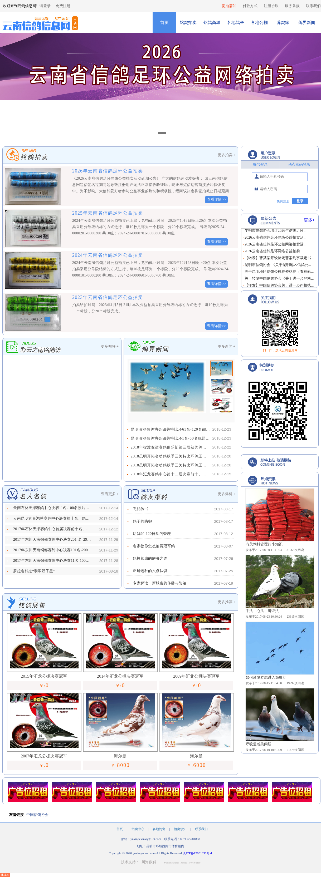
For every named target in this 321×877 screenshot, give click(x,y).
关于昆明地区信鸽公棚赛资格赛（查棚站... (279, 274)
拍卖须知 (180, 829)
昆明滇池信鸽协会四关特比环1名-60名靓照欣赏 (170, 438)
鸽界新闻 (306, 22)
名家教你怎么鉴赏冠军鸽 (154, 546)
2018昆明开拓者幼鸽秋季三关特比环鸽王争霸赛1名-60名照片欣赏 (170, 465)
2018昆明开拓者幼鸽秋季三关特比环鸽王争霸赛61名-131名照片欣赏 (170, 456)
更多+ (309, 220)
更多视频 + (110, 346)
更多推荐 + (226, 602)
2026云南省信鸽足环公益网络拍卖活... (276, 246)
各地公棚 (259, 22)
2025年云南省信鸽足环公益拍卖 (107, 213)
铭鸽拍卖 (188, 22)
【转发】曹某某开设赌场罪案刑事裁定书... (279, 260)
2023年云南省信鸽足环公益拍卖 (107, 297)
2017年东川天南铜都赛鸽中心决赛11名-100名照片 (52, 561)
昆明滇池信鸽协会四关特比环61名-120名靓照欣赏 (170, 429)
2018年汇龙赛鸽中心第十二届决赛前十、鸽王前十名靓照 (170, 474)
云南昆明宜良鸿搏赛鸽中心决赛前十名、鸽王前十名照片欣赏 (52, 518)
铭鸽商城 (211, 22)
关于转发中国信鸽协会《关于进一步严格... (279, 281)
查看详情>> (216, 199)
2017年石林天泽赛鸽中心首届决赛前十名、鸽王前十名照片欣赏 (52, 529)
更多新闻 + (226, 346)
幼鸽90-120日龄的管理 (152, 534)
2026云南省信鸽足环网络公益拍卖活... (276, 240)
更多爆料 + (226, 494)
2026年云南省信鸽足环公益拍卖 (107, 171)
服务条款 (292, 6)
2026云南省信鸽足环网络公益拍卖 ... (274, 253)
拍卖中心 (138, 829)
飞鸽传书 (140, 509)
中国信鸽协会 (37, 815)
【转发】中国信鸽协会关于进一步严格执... (279, 287)
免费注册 (63, 6)
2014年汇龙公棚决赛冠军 (120, 676)
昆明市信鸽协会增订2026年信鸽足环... (276, 233)
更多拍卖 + (226, 155)
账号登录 (260, 164)
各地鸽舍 (235, 22)
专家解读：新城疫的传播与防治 (159, 583)
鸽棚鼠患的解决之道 (150, 558)
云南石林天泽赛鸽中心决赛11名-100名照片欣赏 (52, 508)
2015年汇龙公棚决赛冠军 (44, 676)
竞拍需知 (229, 6)
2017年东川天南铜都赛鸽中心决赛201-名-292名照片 (52, 539)
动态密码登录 (299, 164)
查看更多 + (110, 494)
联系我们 (313, 6)
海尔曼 (120, 756)
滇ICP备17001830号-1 (197, 853)
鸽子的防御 (142, 521)
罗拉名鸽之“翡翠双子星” (34, 571)
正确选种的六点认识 (150, 571)
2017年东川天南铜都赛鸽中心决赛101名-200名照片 (52, 550)
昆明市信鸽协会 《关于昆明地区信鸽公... (278, 267)
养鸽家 (283, 22)
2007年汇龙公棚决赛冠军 (44, 756)
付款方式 (250, 6)
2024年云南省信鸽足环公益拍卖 (107, 255)
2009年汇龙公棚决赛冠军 (196, 676)
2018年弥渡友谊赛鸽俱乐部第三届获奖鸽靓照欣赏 (170, 447)
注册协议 (271, 6)
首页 (164, 22)
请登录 (45, 6)
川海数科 (149, 862)
